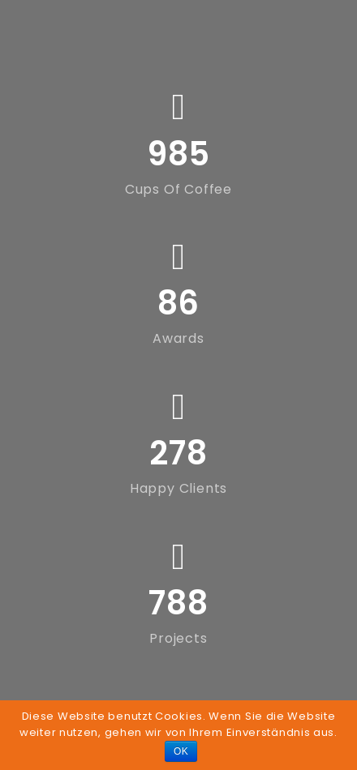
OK (181, 751)
